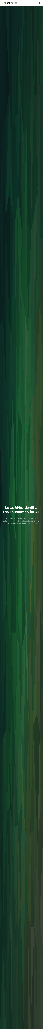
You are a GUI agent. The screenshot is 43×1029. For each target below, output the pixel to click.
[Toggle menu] (40, 3)
